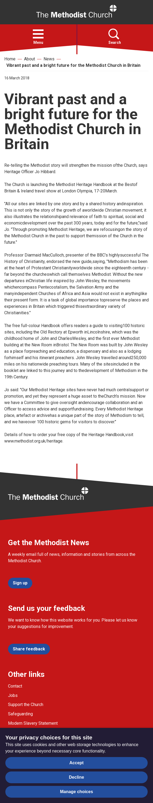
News (49, 58)
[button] (38, 34)
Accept (76, 763)
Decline (76, 777)
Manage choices (76, 791)
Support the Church (25, 704)
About (29, 58)
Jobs (13, 695)
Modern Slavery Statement (33, 723)
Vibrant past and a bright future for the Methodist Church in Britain (73, 65)
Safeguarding (20, 713)
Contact (15, 686)
